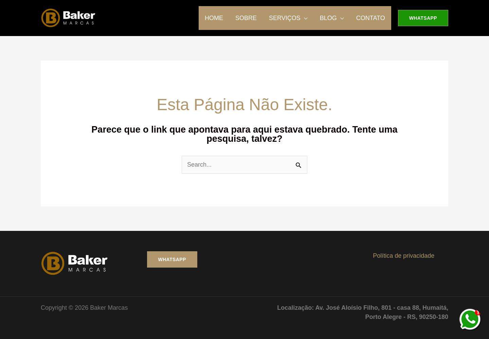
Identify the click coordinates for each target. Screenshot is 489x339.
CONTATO (370, 18)
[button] (423, 18)
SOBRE (246, 18)
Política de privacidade (403, 255)
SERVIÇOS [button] (285, 18)
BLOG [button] (328, 18)
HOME (214, 18)
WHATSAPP (172, 259)
